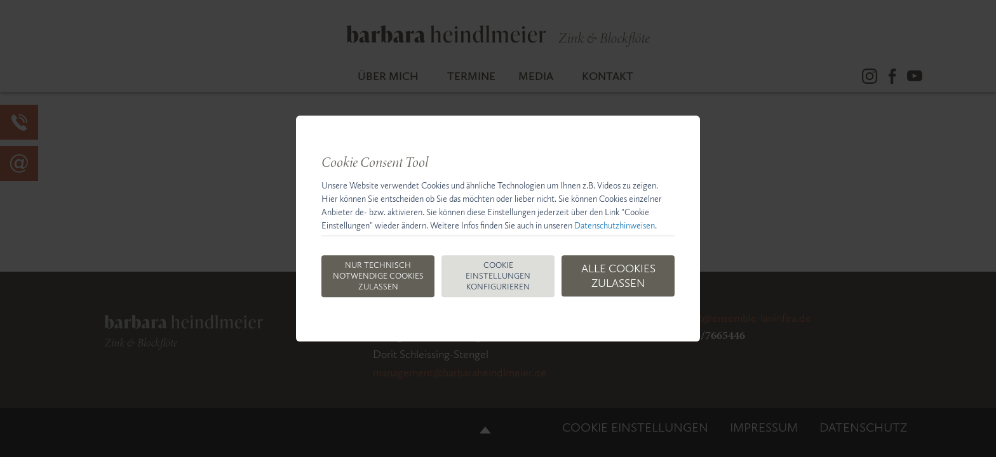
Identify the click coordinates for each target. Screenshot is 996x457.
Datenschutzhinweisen (614, 225)
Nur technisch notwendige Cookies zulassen (378, 275)
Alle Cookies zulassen (618, 276)
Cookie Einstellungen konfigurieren (498, 275)
